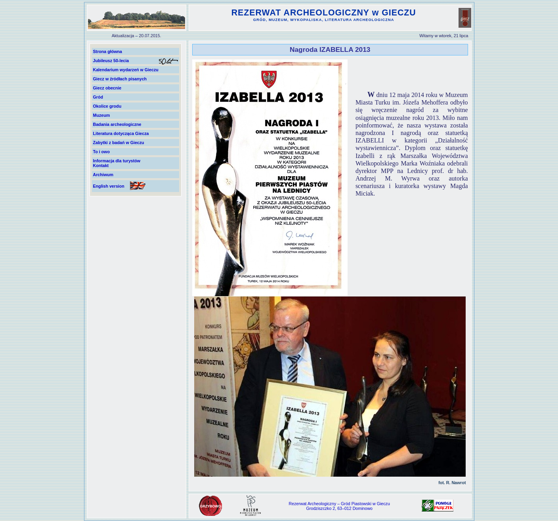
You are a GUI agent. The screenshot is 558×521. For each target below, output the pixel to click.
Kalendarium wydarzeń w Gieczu (126, 69)
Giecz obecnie (107, 88)
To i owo (101, 151)
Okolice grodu (107, 106)
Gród (98, 97)
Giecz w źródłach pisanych (120, 78)
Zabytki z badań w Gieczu (118, 142)
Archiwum (103, 174)
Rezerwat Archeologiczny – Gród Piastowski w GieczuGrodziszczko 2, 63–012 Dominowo (339, 506)
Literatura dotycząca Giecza (121, 133)
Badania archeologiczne (117, 124)
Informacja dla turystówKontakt (117, 163)
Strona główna (107, 51)
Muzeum (101, 115)
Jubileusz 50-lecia (111, 60)
